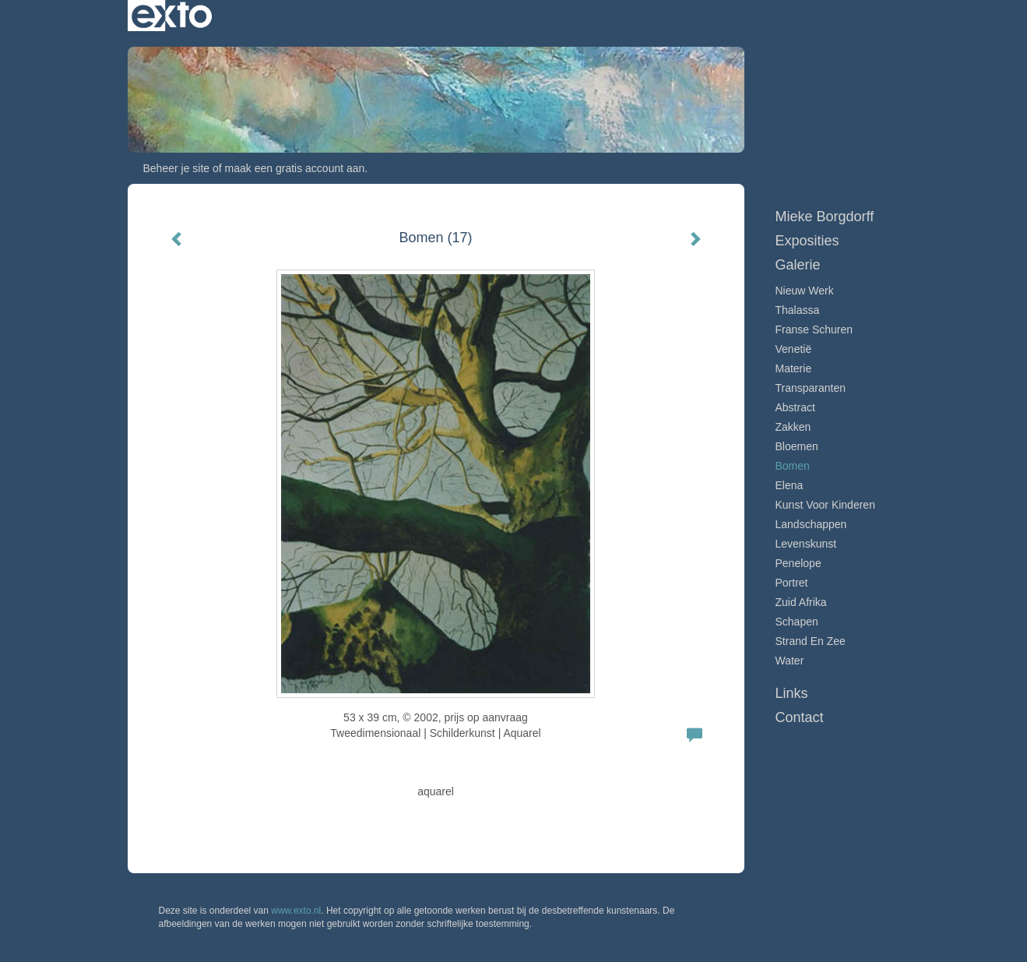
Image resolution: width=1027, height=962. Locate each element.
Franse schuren (814, 329)
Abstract (795, 407)
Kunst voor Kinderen (825, 505)
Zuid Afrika (801, 602)
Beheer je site (176, 168)
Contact (800, 717)
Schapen (797, 621)
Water (790, 660)
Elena (790, 485)
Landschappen (811, 524)
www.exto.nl (296, 910)
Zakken (793, 427)
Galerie (798, 265)
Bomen (793, 466)
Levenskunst (806, 543)
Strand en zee (811, 641)
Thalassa (798, 310)
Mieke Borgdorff (638, 15)
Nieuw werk (805, 290)
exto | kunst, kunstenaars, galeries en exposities (172, 15)
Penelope (798, 563)
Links (792, 693)
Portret (792, 582)
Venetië (794, 349)
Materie (794, 368)
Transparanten (811, 388)
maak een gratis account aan (295, 168)
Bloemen (797, 446)
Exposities (807, 240)
